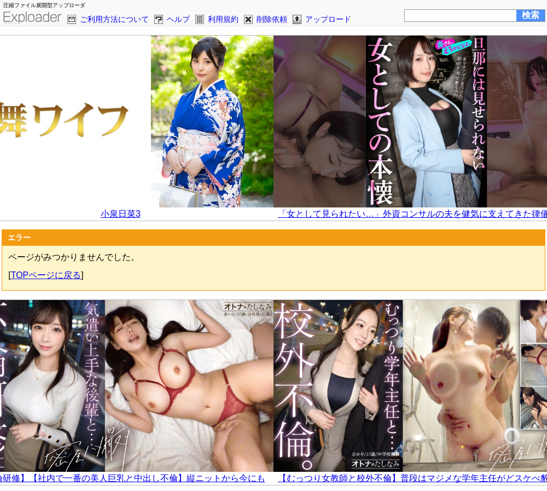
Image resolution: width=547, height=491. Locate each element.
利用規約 (223, 19)
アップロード (328, 19)
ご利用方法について (114, 19)
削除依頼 (272, 19)
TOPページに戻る (46, 275)
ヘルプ (178, 19)
